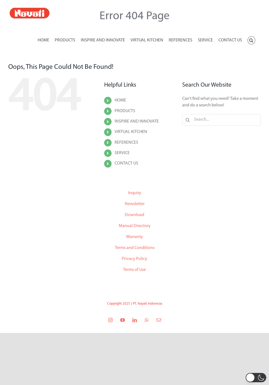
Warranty (134, 237)
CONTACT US (126, 163)
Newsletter (135, 204)
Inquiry (134, 193)
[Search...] (221, 120)
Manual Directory (135, 226)
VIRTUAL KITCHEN (131, 132)
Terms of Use (134, 270)
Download (134, 215)
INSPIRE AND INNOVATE (137, 121)
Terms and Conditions (134, 248)
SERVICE (122, 153)
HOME (120, 100)
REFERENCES (126, 142)
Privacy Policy (134, 259)
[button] (251, 39)
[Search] (188, 120)
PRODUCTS (125, 111)
